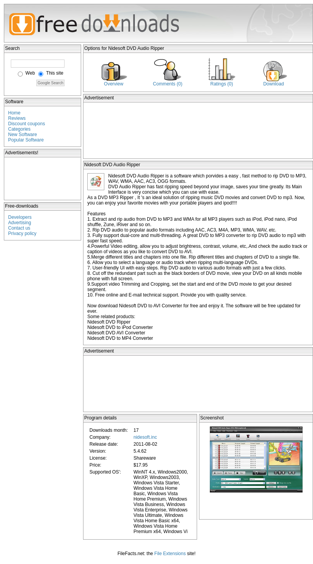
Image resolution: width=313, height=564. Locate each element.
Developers (20, 217)
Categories (19, 129)
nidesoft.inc (145, 437)
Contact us (19, 228)
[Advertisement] (43, 178)
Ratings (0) (221, 84)
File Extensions (169, 553)
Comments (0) (167, 84)
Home (14, 113)
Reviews (17, 118)
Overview (113, 84)
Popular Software (26, 140)
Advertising (19, 222)
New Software (22, 134)
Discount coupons (26, 123)
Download (273, 84)
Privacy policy (22, 233)
